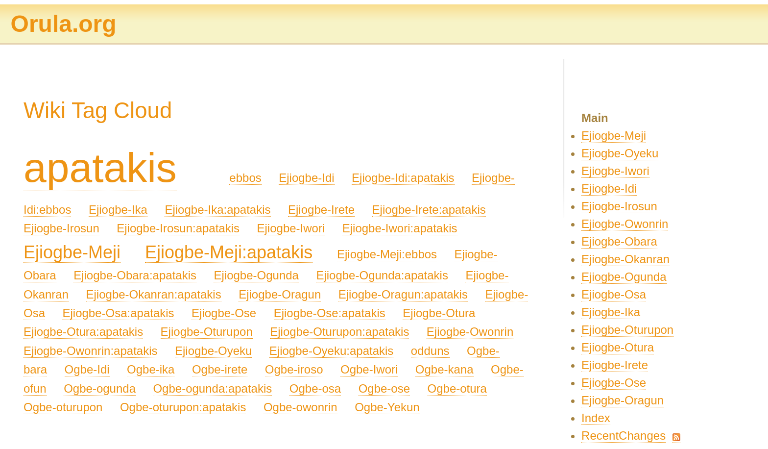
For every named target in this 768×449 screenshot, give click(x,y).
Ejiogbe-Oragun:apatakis (403, 294)
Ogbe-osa (315, 388)
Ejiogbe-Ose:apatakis (329, 313)
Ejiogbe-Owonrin (470, 331)
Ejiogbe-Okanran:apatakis (153, 294)
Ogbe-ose (384, 388)
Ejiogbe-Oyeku (213, 350)
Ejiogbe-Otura (439, 313)
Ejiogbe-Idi (306, 177)
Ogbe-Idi (87, 369)
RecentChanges (623, 435)
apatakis (100, 168)
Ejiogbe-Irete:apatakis (429, 209)
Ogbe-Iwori (369, 369)
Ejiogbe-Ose (224, 313)
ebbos (245, 177)
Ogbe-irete (219, 369)
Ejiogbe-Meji (72, 252)
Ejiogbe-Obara (619, 241)
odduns (430, 350)
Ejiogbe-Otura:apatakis (83, 331)
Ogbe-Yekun (387, 407)
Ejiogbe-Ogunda (256, 275)
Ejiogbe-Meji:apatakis (228, 252)
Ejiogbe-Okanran (625, 259)
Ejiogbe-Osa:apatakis (118, 313)
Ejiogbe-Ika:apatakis (217, 209)
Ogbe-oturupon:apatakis (183, 407)
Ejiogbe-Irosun (61, 228)
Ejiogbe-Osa (613, 294)
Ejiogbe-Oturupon (207, 331)
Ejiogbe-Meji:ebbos (387, 254)
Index (595, 417)
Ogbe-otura (457, 388)
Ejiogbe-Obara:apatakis (134, 275)
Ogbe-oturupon (63, 407)
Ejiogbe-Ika (118, 209)
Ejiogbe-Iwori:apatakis (399, 228)
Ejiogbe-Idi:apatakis (403, 177)
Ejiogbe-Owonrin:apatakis (90, 350)
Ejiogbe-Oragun (280, 294)
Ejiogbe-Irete (321, 209)
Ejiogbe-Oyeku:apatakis (331, 350)
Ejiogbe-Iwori (291, 228)
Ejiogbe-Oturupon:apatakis (339, 331)
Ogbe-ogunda (100, 388)
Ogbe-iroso (294, 369)
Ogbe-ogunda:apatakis (212, 388)
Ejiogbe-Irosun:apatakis (178, 228)
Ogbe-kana (444, 369)
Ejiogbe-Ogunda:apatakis (382, 275)
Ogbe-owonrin (300, 407)
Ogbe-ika (150, 369)
